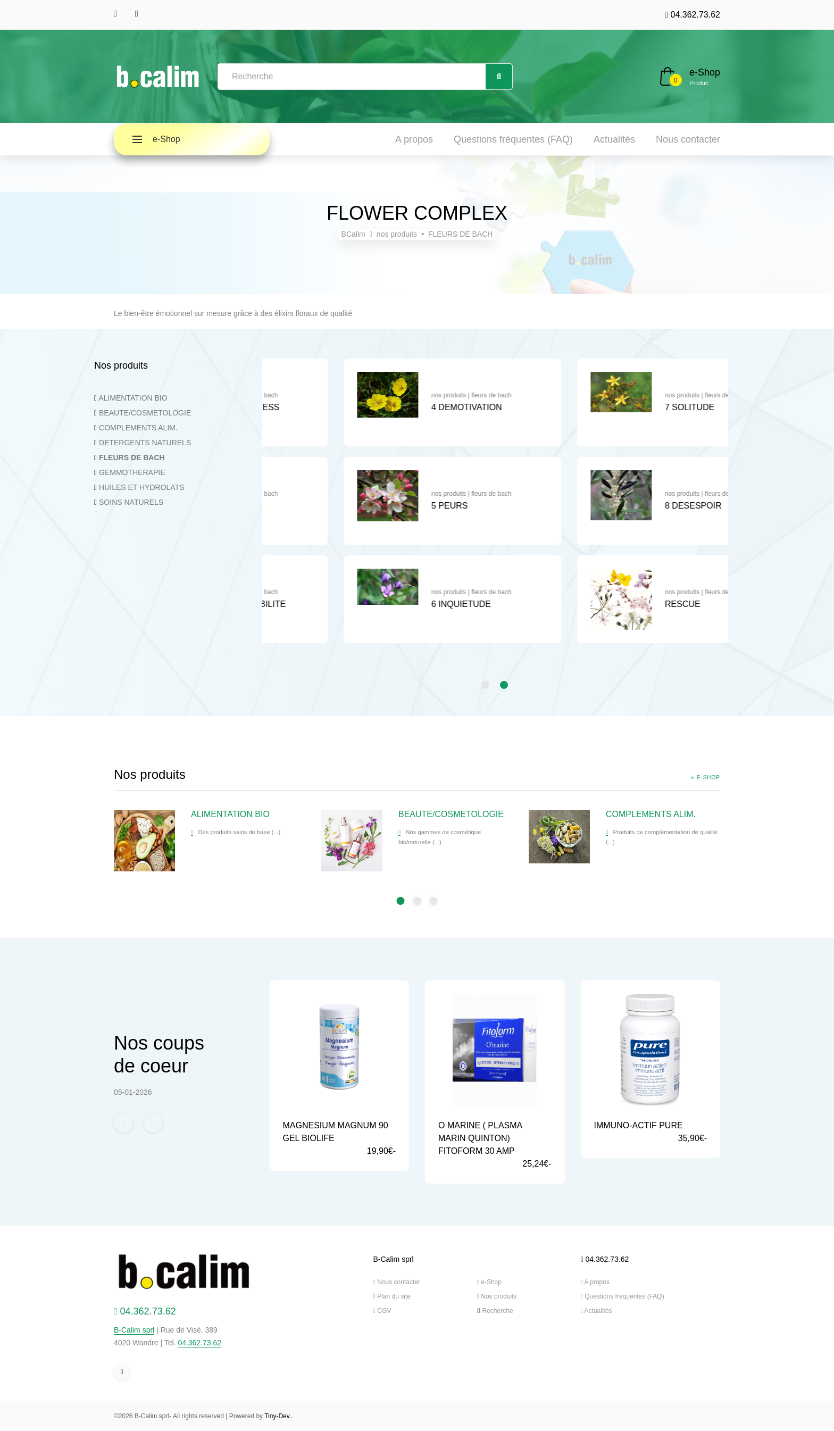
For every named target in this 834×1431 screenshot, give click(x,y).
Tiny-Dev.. (278, 1416)
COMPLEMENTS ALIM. (138, 427)
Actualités (614, 139)
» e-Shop (705, 777)
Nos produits (497, 1296)
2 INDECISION (385, 505)
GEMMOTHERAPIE (132, 472)
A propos (414, 139)
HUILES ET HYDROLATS (142, 487)
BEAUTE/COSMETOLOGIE (145, 413)
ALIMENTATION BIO (132, 398)
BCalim (353, 234)
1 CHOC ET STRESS (398, 407)
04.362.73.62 (692, 14)
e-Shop (704, 72)
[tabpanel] (378, 506)
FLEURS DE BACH (460, 234)
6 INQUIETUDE (620, 604)
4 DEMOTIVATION (626, 407)
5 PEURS (609, 505)
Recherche (495, 1310)
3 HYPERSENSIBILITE (401, 604)
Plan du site (392, 1296)
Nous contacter (688, 139)
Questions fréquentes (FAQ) (513, 139)
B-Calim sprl (134, 1330)
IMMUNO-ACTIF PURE (638, 1125)
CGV (382, 1310)
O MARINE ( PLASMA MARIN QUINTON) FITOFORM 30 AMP (480, 1138)
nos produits (397, 234)
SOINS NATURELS (131, 502)
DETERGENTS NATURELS (145, 442)
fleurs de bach (417, 395)
